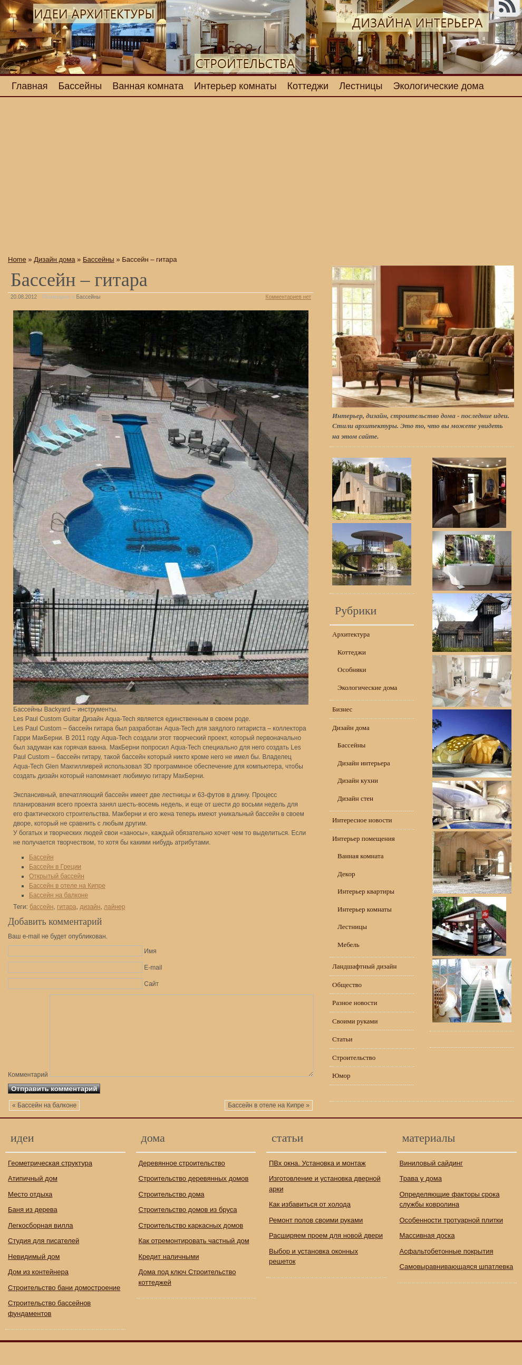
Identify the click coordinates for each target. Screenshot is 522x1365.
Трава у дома (421, 1201)
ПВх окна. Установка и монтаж (317, 1186)
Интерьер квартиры (365, 891)
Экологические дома (438, 86)
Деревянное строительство (182, 1186)
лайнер (114, 907)
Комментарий (28, 998)
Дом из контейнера (38, 1294)
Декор (346, 874)
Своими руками (355, 1021)
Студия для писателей (43, 1263)
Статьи (342, 1039)
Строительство (353, 1057)
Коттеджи (308, 86)
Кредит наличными (169, 1279)
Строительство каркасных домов (191, 1248)
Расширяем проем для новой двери (326, 1258)
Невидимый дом (34, 1279)
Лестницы (360, 86)
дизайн (90, 907)
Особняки (351, 670)
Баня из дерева (32, 1232)
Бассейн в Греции (55, 866)
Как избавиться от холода (310, 1227)
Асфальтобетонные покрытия (447, 1274)
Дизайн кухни (357, 780)
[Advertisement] (161, 179)
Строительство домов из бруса (188, 1232)
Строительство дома (172, 1217)
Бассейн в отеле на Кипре (67, 885)
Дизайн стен (355, 798)
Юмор (341, 1075)
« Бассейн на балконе (44, 1128)
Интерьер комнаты (235, 86)
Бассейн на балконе (58, 895)
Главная (30, 86)
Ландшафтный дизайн (364, 966)
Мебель (348, 945)
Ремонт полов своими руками (316, 1243)
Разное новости (355, 1003)
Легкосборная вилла (40, 1248)
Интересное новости (362, 820)
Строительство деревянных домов (194, 1201)
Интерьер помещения (363, 838)
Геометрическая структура (50, 1186)
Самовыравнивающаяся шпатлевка (457, 1289)
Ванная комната (147, 86)
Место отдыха (30, 1217)
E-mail (153, 967)
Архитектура (351, 634)
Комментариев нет (288, 297)
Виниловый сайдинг (431, 1186)
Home (17, 259)
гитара (66, 907)
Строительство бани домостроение (64, 1310)
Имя (150, 951)
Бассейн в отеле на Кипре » (269, 1128)
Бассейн (41, 857)
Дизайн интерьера (363, 763)
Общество (347, 985)
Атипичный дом (32, 1201)
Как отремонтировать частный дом (194, 1263)
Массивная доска (427, 1258)
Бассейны (80, 86)
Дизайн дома (54, 259)
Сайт (151, 984)
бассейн (41, 907)
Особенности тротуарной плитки (452, 1243)
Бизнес (342, 709)
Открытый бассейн (56, 876)
